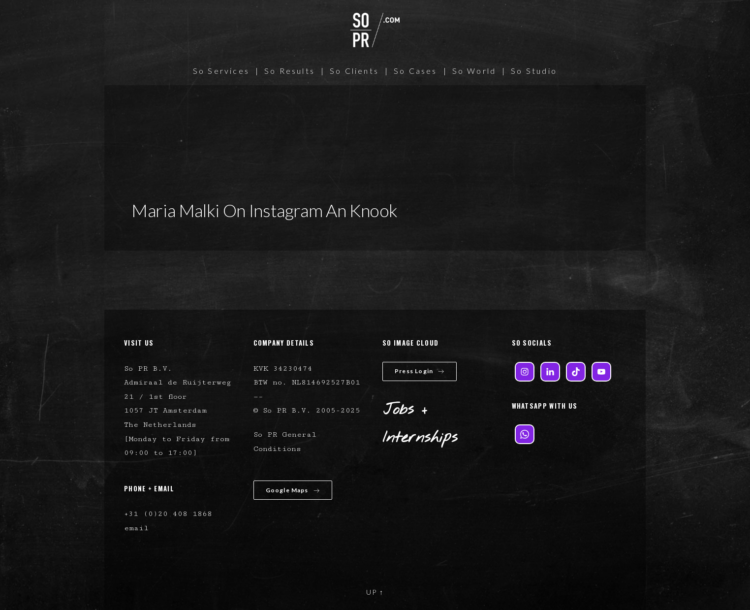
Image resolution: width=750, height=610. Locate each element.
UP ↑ (375, 592)
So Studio (534, 70)
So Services (221, 70)
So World (474, 70)
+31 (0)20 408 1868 (168, 514)
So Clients (354, 70)
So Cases (416, 70)
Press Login (419, 371)
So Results (289, 70)
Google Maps (293, 490)
